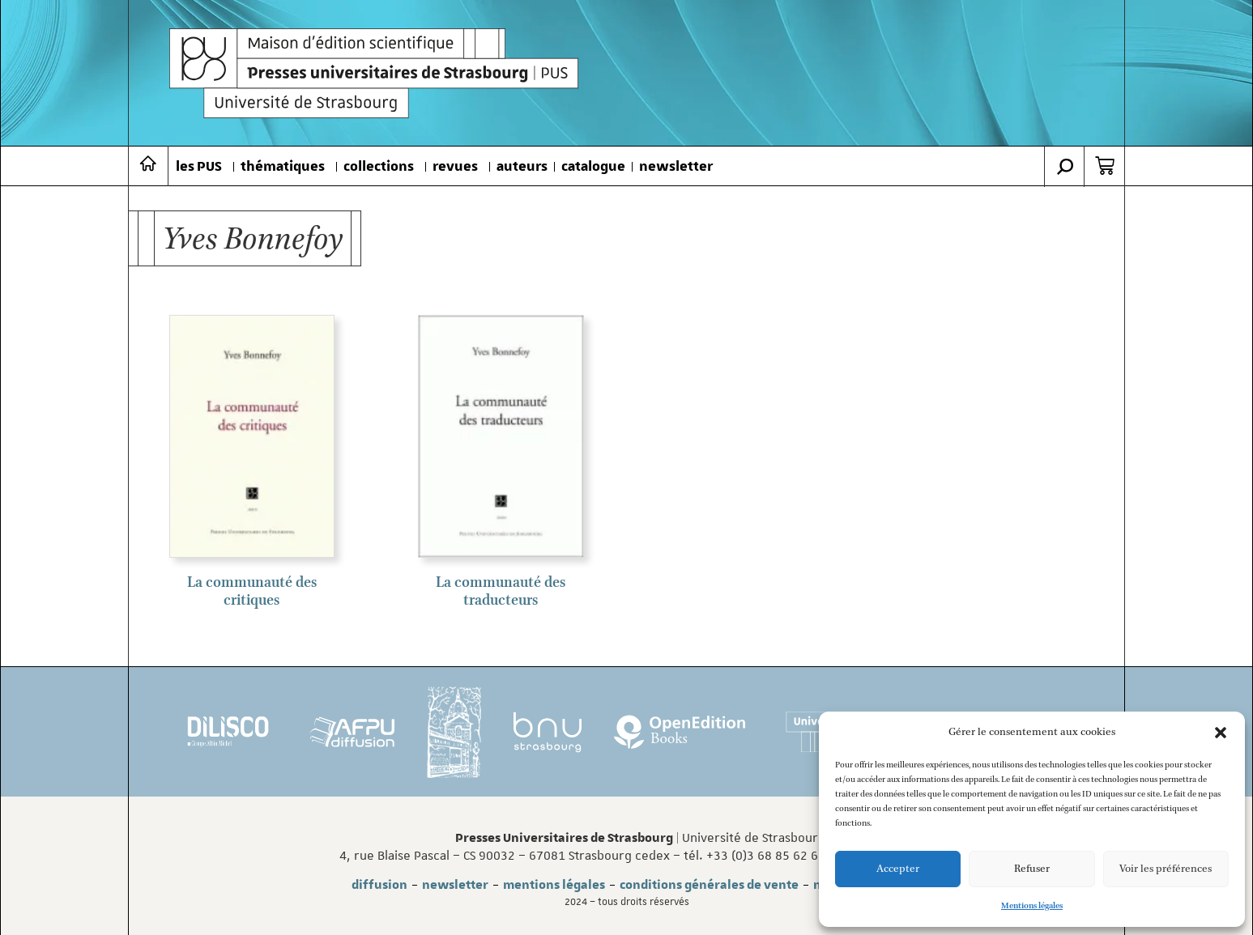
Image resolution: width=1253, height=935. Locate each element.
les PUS (199, 167)
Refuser (1032, 869)
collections (378, 167)
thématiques (283, 167)
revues (455, 167)
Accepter (897, 869)
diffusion (379, 885)
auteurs (522, 167)
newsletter (676, 167)
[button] (1221, 733)
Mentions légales (1032, 906)
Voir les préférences (1165, 869)
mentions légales (554, 885)
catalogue (593, 167)
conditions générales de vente (709, 885)
